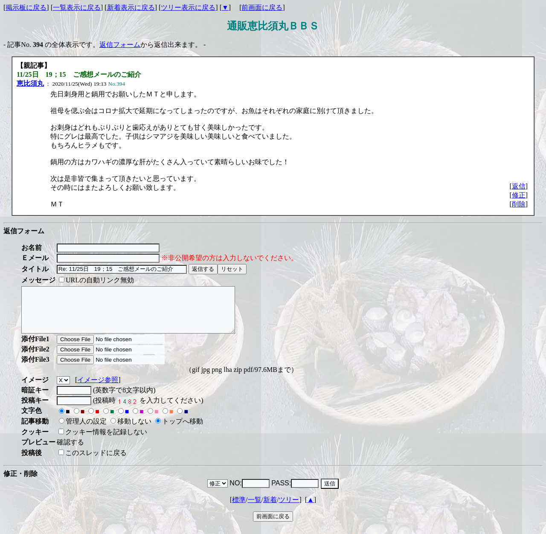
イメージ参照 (97, 388)
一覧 (254, 508)
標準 (239, 508)
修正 (519, 195)
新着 (270, 508)
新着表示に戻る (131, 7)
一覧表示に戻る (77, 7)
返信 (519, 186)
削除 (519, 204)
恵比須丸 (30, 83)
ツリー (289, 508)
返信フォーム (119, 44)
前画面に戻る (261, 7)
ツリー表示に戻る (188, 7)
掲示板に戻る (26, 7)
